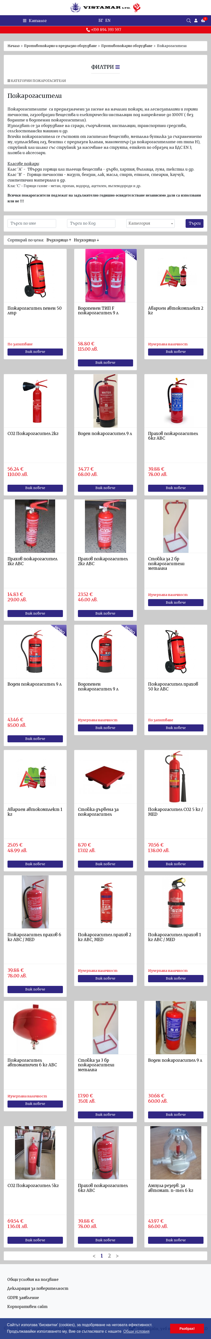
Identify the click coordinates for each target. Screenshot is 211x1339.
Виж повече (35, 352)
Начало (14, 46)
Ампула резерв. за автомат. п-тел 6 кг (170, 1188)
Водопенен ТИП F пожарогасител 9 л (98, 311)
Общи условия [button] (136, 1331)
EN (107, 20)
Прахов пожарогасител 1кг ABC (32, 561)
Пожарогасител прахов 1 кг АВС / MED (174, 937)
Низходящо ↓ (86, 240)
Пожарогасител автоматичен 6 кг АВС (32, 1063)
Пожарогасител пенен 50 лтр (35, 311)
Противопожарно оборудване (126, 46)
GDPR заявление (23, 1297)
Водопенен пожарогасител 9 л (98, 687)
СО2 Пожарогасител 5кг (33, 1185)
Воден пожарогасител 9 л (105, 433)
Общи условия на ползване (33, 1279)
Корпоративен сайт (27, 1306)
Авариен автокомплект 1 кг (35, 812)
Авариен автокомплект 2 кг (175, 311)
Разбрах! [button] (187, 1329)
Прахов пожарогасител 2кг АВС (103, 561)
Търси (195, 223)
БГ (100, 20)
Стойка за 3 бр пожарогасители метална (96, 1065)
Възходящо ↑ (58, 240)
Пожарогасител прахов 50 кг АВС (173, 687)
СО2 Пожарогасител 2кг (33, 433)
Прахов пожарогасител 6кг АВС (173, 436)
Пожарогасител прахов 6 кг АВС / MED (34, 937)
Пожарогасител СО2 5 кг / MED (175, 812)
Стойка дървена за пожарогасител (98, 812)
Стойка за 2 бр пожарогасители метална (166, 563)
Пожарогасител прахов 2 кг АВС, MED (104, 937)
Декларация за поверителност (37, 1288)
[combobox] (150, 223)
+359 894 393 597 (103, 29)
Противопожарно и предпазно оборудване (60, 46)
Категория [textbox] (139, 223)
